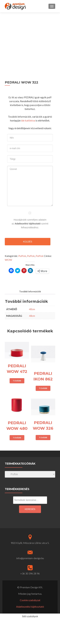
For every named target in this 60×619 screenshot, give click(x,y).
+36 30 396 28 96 (30, 573)
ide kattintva (28, 120)
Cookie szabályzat (30, 600)
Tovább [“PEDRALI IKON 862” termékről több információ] (43, 388)
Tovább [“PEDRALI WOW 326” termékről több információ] (43, 437)
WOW (8, 259)
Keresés (30, 509)
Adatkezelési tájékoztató (28, 223)
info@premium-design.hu (30, 558)
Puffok (22, 255)
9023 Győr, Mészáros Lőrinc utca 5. (30, 542)
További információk (30, 291)
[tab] (30, 291)
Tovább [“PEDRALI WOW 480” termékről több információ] (17, 437)
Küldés (27, 241)
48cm (32, 315)
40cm (32, 309)
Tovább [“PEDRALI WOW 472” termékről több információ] (17, 380)
